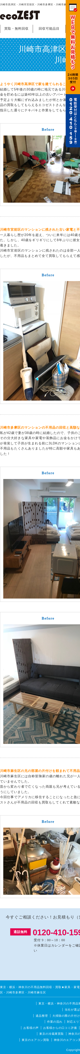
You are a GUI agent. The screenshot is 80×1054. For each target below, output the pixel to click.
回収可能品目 (49, 28)
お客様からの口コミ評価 (60, 1027)
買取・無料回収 (16, 28)
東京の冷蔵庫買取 (51, 1033)
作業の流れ (54, 1021)
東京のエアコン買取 (35, 1040)
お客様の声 (31, 1027)
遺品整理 (42, 1015)
